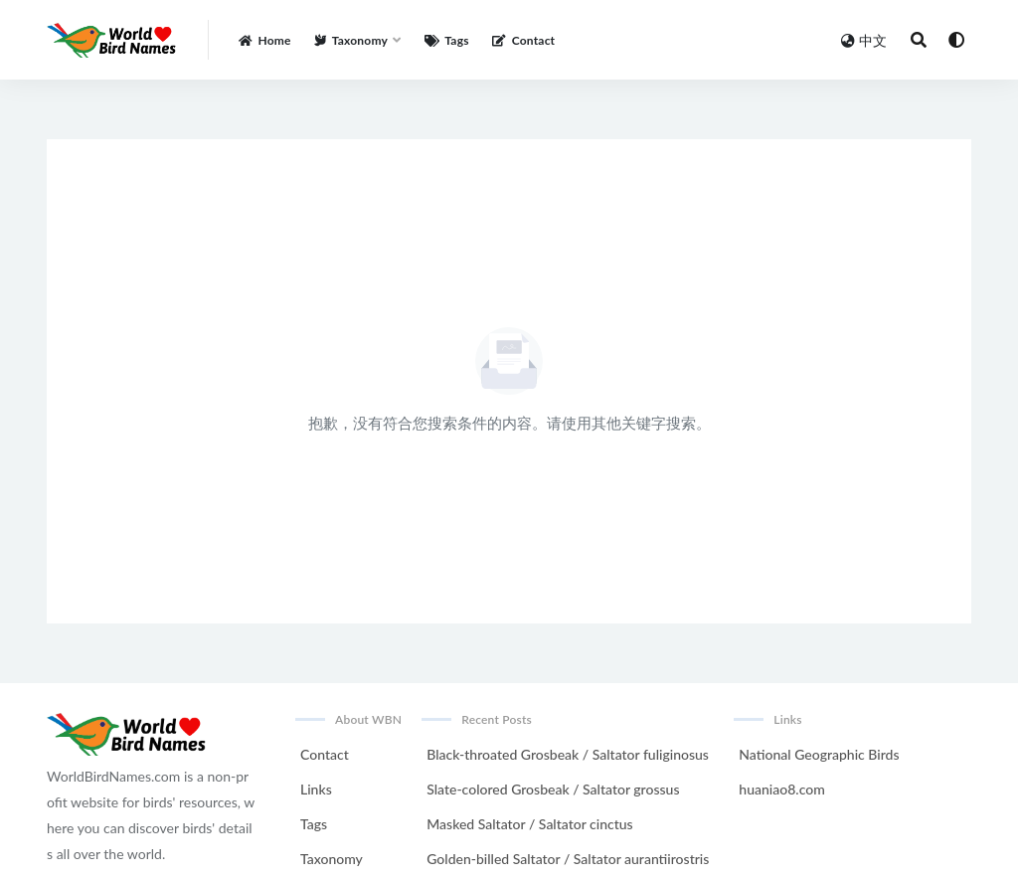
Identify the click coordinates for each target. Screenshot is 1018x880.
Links (316, 789)
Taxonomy (331, 858)
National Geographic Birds (819, 754)
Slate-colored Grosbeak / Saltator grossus (552, 789)
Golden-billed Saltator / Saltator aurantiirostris (567, 858)
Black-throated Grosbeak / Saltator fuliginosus (567, 754)
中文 (864, 40)
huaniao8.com (781, 789)
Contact (324, 754)
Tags (313, 823)
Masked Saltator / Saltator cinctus (529, 823)
